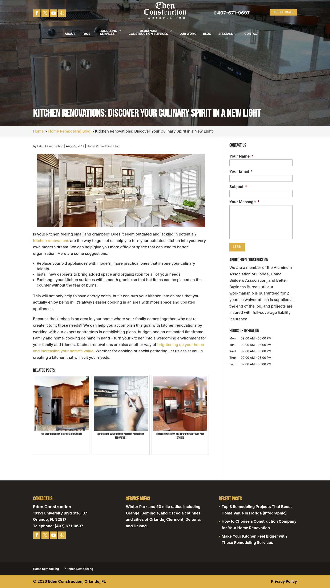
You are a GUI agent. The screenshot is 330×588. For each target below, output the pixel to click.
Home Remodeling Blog (103, 146)
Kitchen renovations (51, 240)
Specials (225, 34)
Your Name (241, 156)
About (70, 34)
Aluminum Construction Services (148, 32)
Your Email (241, 171)
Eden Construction (50, 146)
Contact (251, 34)
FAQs (86, 34)
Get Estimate (283, 12)
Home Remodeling (46, 569)
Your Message (244, 202)
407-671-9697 (232, 13)
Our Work (188, 34)
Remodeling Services (107, 32)
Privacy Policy (284, 581)
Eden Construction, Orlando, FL (77, 581)
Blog (207, 34)
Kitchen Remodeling (79, 569)
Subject (238, 186)
